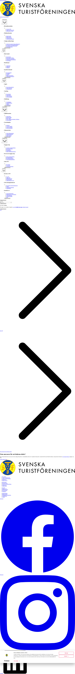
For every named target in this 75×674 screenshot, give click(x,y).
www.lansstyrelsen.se (66, 456)
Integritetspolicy (5, 493)
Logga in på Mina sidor (6, 477)
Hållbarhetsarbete (5, 489)
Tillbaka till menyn (3, 200)
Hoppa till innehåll (3, 0)
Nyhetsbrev (4, 491)
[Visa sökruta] (1, 201)
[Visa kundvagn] (2, 201)
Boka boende (4, 482)
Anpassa (66, 667)
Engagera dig (4, 485)
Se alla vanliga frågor (3, 459)
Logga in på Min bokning (6, 478)
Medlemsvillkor (4, 494)
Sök (0, 202)
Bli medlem (4, 476)
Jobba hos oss (4, 488)
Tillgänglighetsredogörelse (6, 495)
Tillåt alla (66, 664)
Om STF (1, 330)
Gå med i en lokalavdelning (6, 484)
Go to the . (20, 207)
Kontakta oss (4, 479)
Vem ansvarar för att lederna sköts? (6, 451)
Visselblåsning (4, 496)
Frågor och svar (4, 480)
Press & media (4, 490)
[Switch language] (0, 201)
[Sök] (11, 202)
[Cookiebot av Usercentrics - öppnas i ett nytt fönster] (6, 672)
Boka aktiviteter (4, 483)
